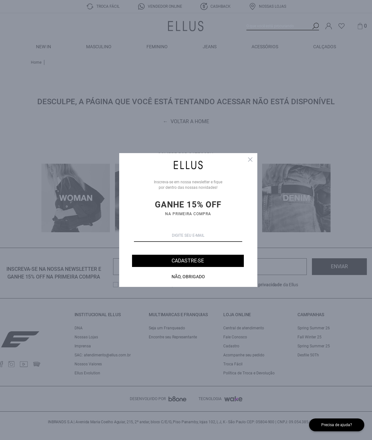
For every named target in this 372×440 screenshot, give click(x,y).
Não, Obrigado (188, 276)
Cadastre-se (188, 261)
